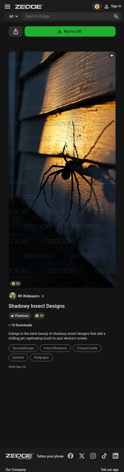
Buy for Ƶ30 (69, 31)
